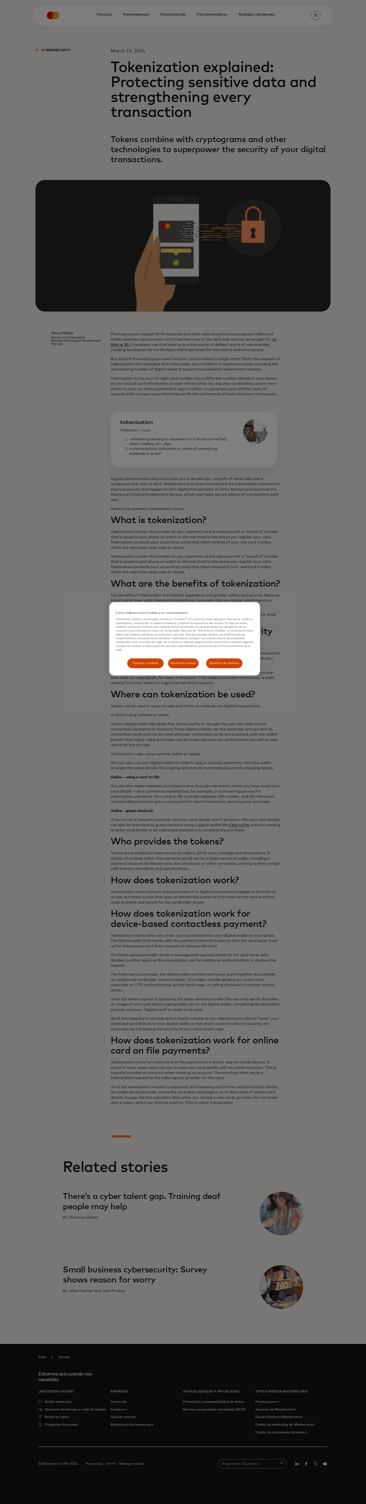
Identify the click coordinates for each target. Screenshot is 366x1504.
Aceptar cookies (145, 663)
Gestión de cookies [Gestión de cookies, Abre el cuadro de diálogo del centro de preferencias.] (224, 663)
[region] (184, 639)
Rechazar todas (183, 663)
